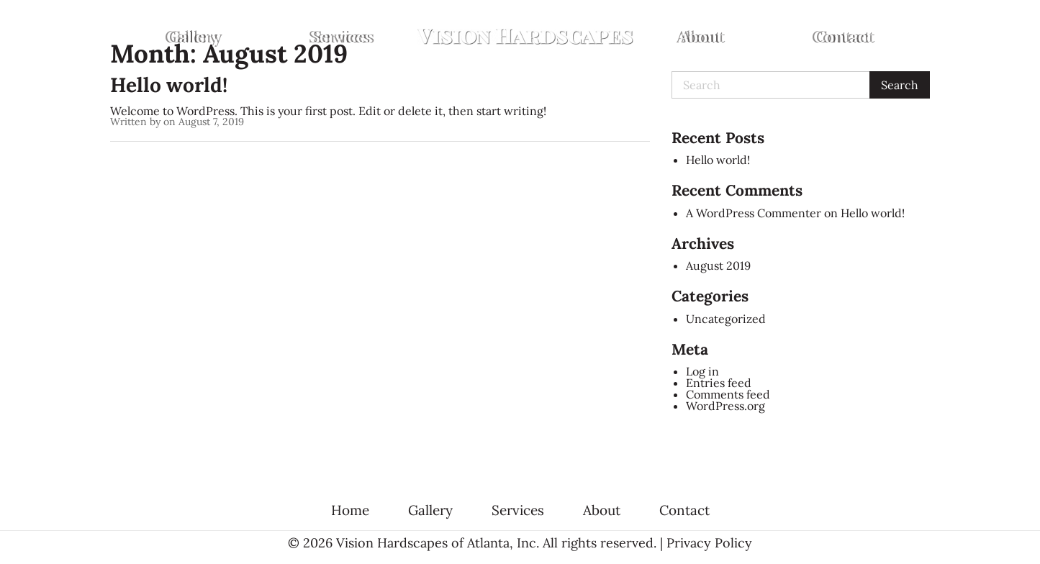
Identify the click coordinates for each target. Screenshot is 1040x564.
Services (341, 37)
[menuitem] (194, 37)
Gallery (193, 37)
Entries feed (718, 383)
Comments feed (728, 394)
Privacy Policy (709, 543)
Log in (702, 371)
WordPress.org (725, 406)
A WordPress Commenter (753, 213)
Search (899, 85)
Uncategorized (726, 318)
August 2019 (718, 265)
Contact (843, 37)
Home (350, 510)
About (701, 37)
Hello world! (168, 85)
